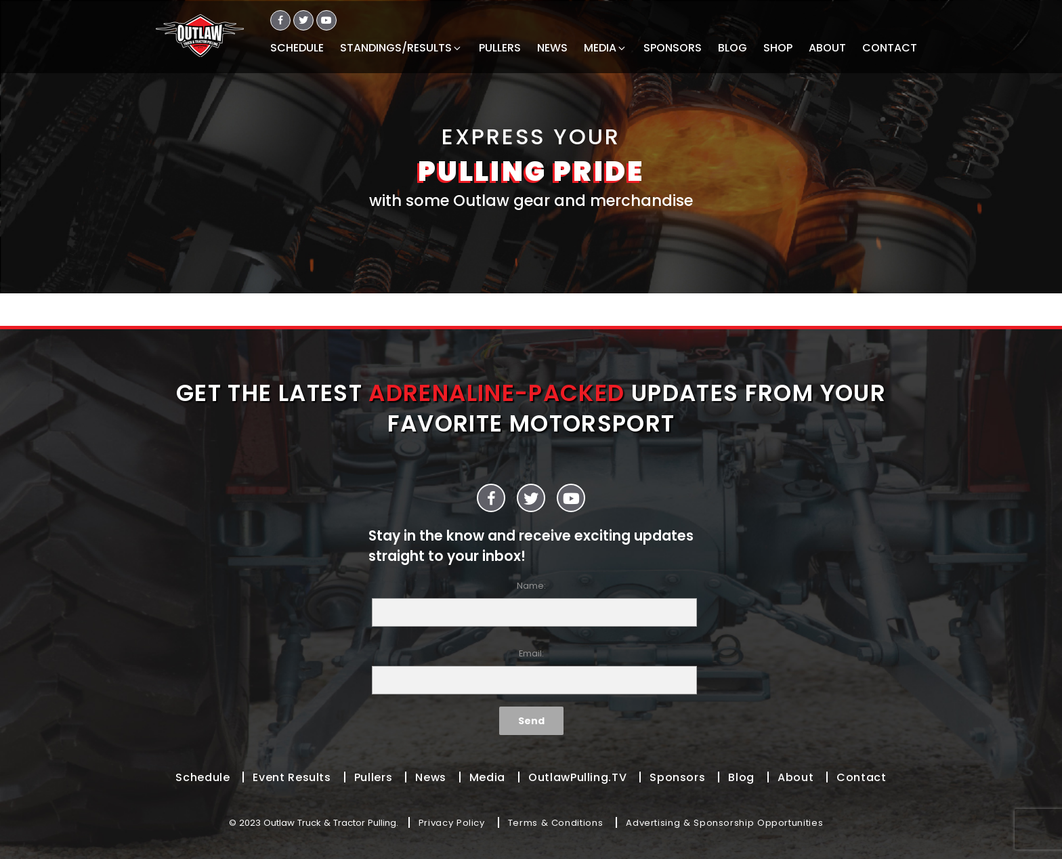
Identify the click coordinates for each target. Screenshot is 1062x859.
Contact (861, 777)
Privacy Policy (452, 822)
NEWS (552, 48)
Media (487, 777)
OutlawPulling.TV (577, 777)
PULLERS (500, 48)
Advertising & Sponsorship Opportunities (724, 822)
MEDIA (605, 48)
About (795, 777)
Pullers (373, 777)
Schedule (202, 777)
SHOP (777, 48)
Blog (741, 777)
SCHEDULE (297, 48)
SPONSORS (672, 48)
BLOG (732, 48)
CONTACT (889, 48)
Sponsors (677, 777)
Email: (531, 671)
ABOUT (827, 48)
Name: (531, 603)
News (430, 777)
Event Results (292, 777)
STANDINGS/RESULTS (401, 48)
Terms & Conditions (555, 822)
